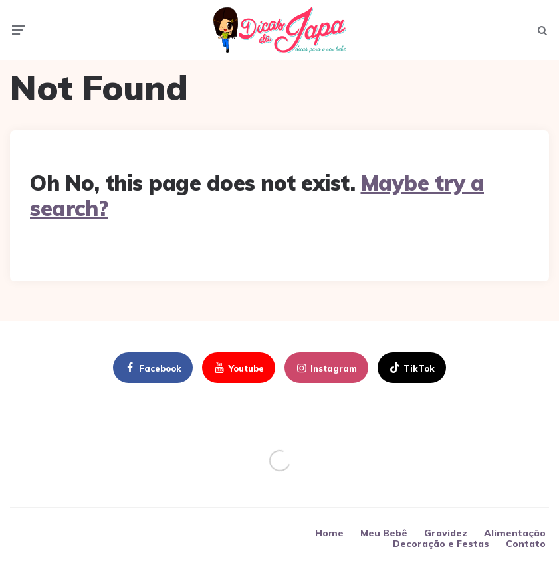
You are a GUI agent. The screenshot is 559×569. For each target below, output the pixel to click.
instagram (325, 368)
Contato (526, 544)
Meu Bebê (383, 533)
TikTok (411, 368)
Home (329, 533)
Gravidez (445, 533)
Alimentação (515, 533)
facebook (152, 368)
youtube (237, 368)
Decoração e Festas (441, 544)
